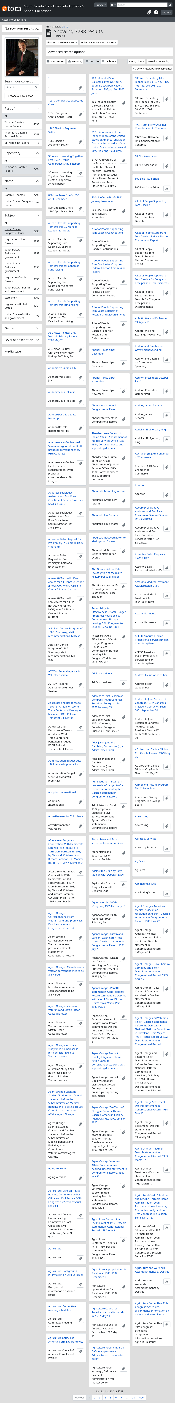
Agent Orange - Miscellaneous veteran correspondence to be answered (66, 970)
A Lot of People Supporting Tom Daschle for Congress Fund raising (64, 265)
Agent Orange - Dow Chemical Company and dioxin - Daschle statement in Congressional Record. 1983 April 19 (152, 971)
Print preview (55, 61)
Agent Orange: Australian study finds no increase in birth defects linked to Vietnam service (63, 1050)
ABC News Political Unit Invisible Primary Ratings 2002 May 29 (63, 336)
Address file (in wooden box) (151, 675)
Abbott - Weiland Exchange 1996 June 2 (151, 320)
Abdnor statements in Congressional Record (104, 407)
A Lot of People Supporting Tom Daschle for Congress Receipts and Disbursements (152, 279)
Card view (93, 61)
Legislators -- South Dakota (21, 241)
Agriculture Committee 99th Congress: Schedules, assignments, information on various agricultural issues (152, 1308)
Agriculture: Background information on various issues (65, 1272)
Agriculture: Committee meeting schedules (62, 1308)
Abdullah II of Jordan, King (150, 429)
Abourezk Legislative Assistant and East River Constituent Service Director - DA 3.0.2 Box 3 (152, 513)
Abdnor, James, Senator (148, 405)
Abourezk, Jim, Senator (105, 515)
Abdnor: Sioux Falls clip (61, 392)
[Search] (142, 4)
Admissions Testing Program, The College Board (152, 786)
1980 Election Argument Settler (62, 130)
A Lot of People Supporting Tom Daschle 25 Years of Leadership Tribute (64, 226)
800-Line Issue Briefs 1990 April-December (63, 197)
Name (9, 181)
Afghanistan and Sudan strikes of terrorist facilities (107, 841)
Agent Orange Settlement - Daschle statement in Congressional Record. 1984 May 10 (151, 1107)
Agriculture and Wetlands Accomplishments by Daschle (152, 1269)
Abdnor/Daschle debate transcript (62, 416)
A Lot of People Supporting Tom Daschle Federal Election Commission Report (152, 236)
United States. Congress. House (21, 203)
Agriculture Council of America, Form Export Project (65, 1339)
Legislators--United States (21, 306)
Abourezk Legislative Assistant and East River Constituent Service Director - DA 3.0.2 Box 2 (65, 498)
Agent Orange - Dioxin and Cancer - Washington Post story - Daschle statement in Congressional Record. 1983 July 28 (108, 941)
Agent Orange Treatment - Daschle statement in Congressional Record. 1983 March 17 (151, 1154)
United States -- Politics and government (21, 267)
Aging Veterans (57, 1168)
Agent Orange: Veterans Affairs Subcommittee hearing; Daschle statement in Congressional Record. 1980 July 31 (109, 1169)
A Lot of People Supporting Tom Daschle (151, 203)
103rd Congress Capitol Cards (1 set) (65, 102)
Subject (10, 215)
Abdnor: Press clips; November (103, 379)
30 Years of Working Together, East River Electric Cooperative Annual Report (65, 159)
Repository (12, 153)
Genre (9, 328)
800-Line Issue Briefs (147, 178)
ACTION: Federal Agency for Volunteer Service (64, 673)
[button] (149, 12)
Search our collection (20, 81)
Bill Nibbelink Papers (21, 143)
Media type (13, 351)
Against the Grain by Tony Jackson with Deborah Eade (108, 872)
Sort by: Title (135, 61)
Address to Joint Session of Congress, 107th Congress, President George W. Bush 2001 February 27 (107, 701)
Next (141, 1397)
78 (133, 1397)
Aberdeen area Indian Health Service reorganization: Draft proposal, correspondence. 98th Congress (65, 448)
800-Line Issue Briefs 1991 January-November (107, 199)
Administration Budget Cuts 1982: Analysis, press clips (64, 762)
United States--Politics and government (21, 316)
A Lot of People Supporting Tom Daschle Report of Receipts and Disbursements (108, 310)
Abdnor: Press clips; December (103, 351)
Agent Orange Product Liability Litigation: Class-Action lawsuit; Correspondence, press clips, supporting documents (108, 1061)
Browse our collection (21, 96)
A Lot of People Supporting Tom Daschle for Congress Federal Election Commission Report (109, 266)
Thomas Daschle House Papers (21, 124)
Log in (165, 12)
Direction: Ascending (159, 61)
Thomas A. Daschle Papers (21, 168)
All (6, 116)
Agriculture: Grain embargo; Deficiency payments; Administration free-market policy (108, 1353)
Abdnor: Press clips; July (62, 368)
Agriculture (54, 1248)
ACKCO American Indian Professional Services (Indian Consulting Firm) (152, 639)
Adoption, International (62, 792)
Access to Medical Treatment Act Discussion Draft (152, 583)
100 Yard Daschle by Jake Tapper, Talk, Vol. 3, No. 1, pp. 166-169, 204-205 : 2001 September (152, 83)
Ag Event (140, 861)
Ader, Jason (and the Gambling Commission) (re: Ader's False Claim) (108, 746)
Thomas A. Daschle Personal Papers (21, 134)
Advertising (141, 816)
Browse (100, 4)
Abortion (140, 485)
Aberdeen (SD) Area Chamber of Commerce (152, 455)
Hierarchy (75, 61)
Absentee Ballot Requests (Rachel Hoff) (150, 556)
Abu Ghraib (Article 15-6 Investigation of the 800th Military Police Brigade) (107, 572)
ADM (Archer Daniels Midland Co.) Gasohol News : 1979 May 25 (152, 753)
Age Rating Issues (145, 883)
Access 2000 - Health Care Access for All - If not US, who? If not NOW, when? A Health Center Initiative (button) (66, 583)
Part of (9, 108)
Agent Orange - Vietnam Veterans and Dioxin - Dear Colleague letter (64, 1009)
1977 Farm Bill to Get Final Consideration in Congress (150, 126)
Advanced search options (66, 52)
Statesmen (21, 298)
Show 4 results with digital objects (152, 68)
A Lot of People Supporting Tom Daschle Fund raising (64, 303)
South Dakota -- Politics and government (21, 253)
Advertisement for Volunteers (65, 816)
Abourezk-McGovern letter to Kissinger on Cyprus (109, 539)
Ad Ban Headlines (102, 673)
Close (65, 26)
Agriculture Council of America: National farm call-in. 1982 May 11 (108, 1312)
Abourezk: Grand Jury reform (108, 491)
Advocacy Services (145, 838)
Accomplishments (145, 613)
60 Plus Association (146, 156)
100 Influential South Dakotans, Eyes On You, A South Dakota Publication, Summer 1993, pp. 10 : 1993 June (108, 85)
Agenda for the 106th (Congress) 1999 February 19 (108, 904)
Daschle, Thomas (21, 195)
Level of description (19, 340)
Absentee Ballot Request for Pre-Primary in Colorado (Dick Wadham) (65, 542)
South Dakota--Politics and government (21, 289)
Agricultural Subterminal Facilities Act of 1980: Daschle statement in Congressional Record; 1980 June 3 (109, 1224)
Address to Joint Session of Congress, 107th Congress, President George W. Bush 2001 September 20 (150, 704)
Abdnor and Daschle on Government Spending (149, 348)
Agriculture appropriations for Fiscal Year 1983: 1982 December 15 (109, 1273)
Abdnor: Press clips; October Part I (151, 379)
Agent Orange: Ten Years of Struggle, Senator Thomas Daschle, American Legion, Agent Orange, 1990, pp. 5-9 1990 (108, 1115)
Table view (109, 61)
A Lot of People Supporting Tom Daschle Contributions (108, 230)
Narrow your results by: (22, 28)
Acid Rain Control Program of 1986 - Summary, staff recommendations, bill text (65, 632)
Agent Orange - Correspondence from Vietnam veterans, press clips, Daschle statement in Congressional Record (65, 920)
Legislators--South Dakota (21, 279)
